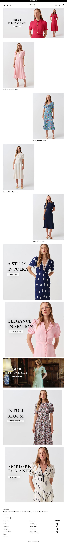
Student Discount (6, 529)
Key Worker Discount (7, 531)
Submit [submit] (7, 518)
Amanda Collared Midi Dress (10, 191)
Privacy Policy (32, 529)
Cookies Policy (33, 531)
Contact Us (5, 534)
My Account (5, 528)
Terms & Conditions (33, 526)
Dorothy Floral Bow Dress (39, 140)
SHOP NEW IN (33, 0)
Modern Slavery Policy (34, 533)
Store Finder (5, 536)
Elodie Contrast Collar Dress (10, 89)
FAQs (4, 533)
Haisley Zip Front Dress (38, 241)
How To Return (6, 526)
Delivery (4, 523)
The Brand (32, 523)
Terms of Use (32, 528)
